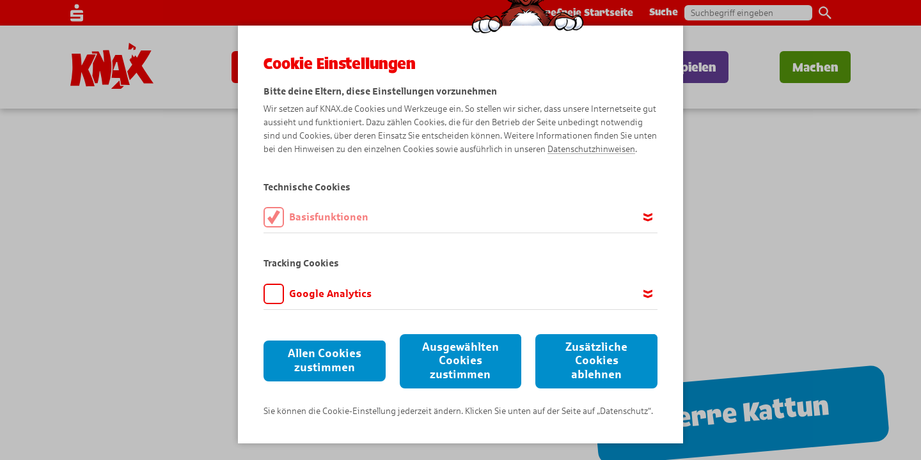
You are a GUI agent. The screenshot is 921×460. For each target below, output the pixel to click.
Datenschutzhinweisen (591, 149)
